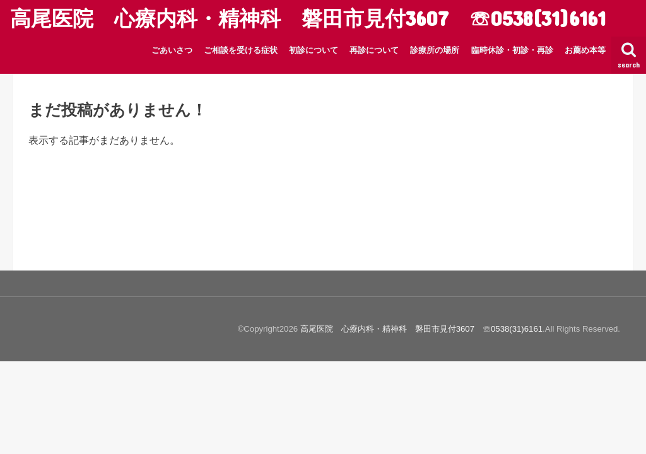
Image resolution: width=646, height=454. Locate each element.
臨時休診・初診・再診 (512, 50)
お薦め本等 (585, 50)
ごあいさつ (171, 50)
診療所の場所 (434, 50)
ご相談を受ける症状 (241, 50)
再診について (374, 50)
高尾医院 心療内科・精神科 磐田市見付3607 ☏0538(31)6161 (308, 18)
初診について (313, 50)
